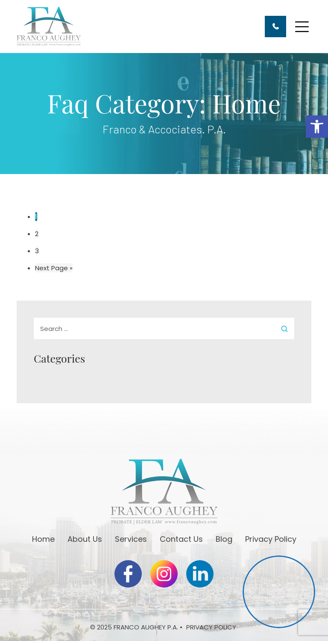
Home (43, 539)
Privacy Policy (270, 539)
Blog (224, 539)
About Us (84, 539)
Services (131, 539)
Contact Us (181, 539)
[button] (317, 126)
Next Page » (54, 267)
